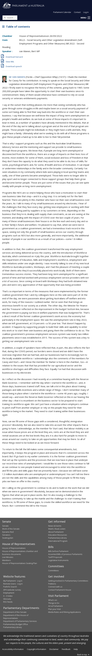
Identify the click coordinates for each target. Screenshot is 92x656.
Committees (53, 570)
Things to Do (53, 603)
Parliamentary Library (57, 537)
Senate (5, 525)
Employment (8, 592)
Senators (6, 535)
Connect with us (55, 586)
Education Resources (57, 535)
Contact (77, 12)
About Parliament (55, 532)
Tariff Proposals (55, 557)
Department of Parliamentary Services (20, 621)
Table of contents (16, 26)
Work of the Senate (11, 528)
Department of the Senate (14, 612)
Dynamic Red (8, 532)
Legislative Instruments (58, 560)
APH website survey (12, 589)
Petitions (52, 583)
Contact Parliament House (59, 589)
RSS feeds (8, 601)
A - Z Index (8, 596)
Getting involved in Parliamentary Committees (68, 580)
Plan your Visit (54, 609)
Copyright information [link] (36, 649)
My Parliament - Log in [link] (12, 580)
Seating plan (7, 537)
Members (6, 560)
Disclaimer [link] (54, 649)
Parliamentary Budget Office (15, 624)
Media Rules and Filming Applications (64, 612)
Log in (86, 12)
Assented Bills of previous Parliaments (65, 554)
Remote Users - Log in (13, 583)
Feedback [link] (66, 649)
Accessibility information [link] (13, 649)
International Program (57, 541)
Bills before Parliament (58, 551)
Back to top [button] (83, 654)
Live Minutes (7, 557)
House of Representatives (14, 548)
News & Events (54, 525)
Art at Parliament (55, 606)
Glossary (7, 599)
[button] (85, 17)
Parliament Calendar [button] (62, 12)
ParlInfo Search (10, 586)
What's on (52, 600)
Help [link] (76, 649)
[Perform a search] (5, 17)
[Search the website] (10, 17)
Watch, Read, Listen (56, 528)
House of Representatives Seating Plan (19, 563)
